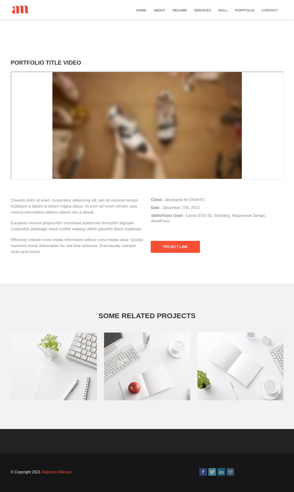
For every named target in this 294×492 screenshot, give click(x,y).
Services (202, 10)
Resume (180, 10)
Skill (223, 10)
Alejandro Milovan (56, 472)
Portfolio (245, 10)
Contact (270, 10)
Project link (175, 247)
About (160, 10)
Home (141, 10)
